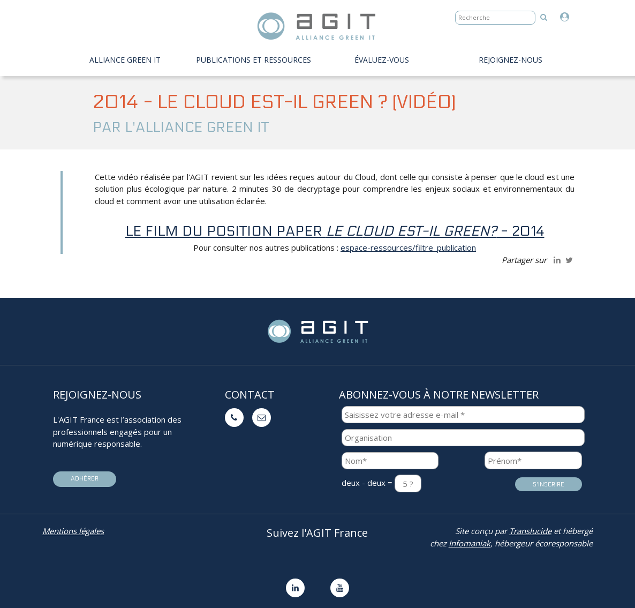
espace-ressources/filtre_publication (408, 247)
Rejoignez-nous (510, 60)
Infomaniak (469, 543)
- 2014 (453, 231)
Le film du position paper (243, 231)
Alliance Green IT (125, 60)
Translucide (530, 531)
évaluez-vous (381, 60)
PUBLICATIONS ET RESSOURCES (253, 60)
